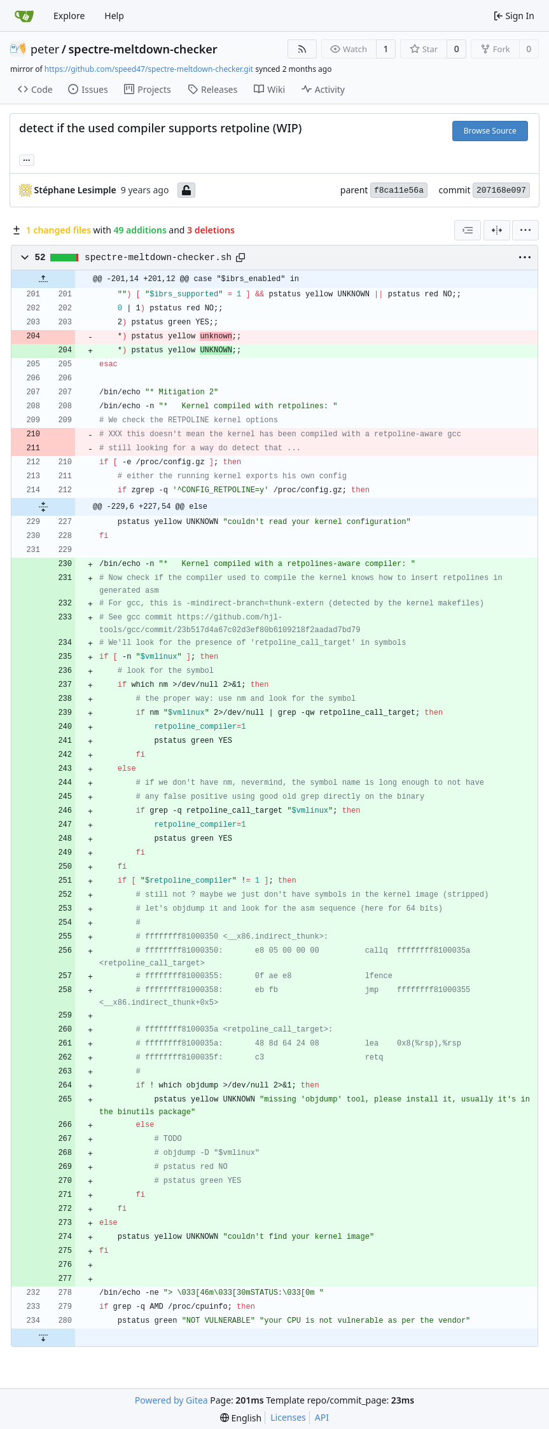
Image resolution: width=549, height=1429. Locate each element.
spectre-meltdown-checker (143, 49)
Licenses (288, 1417)
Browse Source (490, 130)
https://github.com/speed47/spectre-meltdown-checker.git (149, 69)
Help (114, 16)
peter (45, 49)
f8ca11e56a (399, 190)
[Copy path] (240, 257)
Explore (69, 16)
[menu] (525, 230)
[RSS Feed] (302, 49)
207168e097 (501, 190)
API (322, 1417)
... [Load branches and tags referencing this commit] (27, 159)
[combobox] (467, 230)
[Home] (24, 15)
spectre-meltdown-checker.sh (158, 257)
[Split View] (496, 230)
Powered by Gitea (171, 1400)
